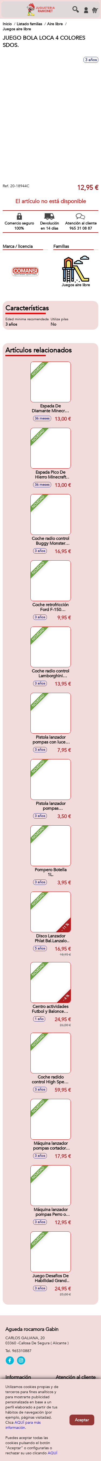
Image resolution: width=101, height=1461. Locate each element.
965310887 (22, 1350)
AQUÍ (52, 1453)
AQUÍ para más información (23, 1425)
